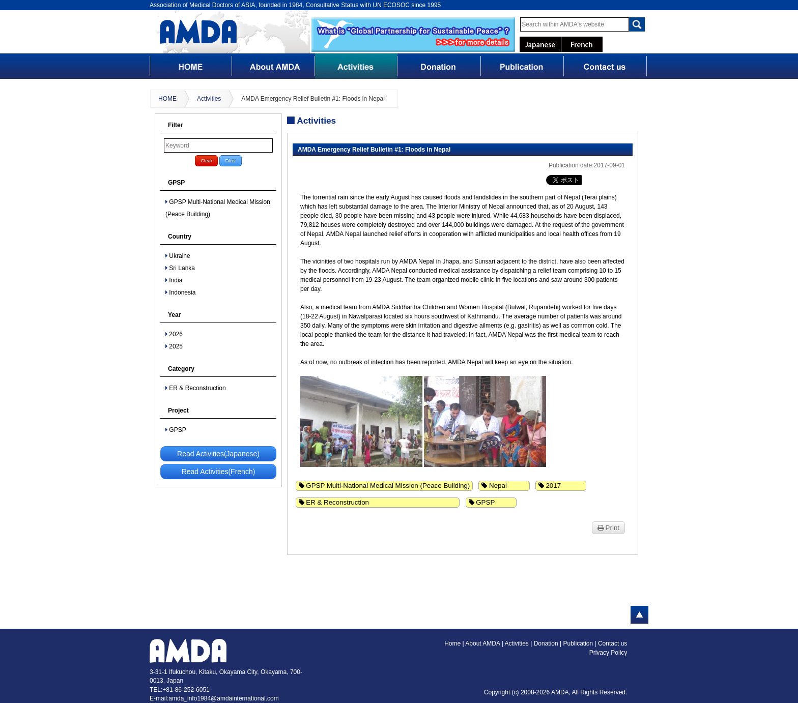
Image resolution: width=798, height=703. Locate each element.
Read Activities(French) (218, 471)
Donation (547, 643)
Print (608, 528)
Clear (206, 160)
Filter (230, 160)
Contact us (612, 643)
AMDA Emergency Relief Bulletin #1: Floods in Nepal (312, 98)
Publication (578, 643)
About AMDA (483, 643)
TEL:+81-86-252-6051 (180, 689)
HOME (167, 98)
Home (452, 643)
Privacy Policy (608, 652)
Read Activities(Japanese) (218, 454)
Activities (209, 98)
